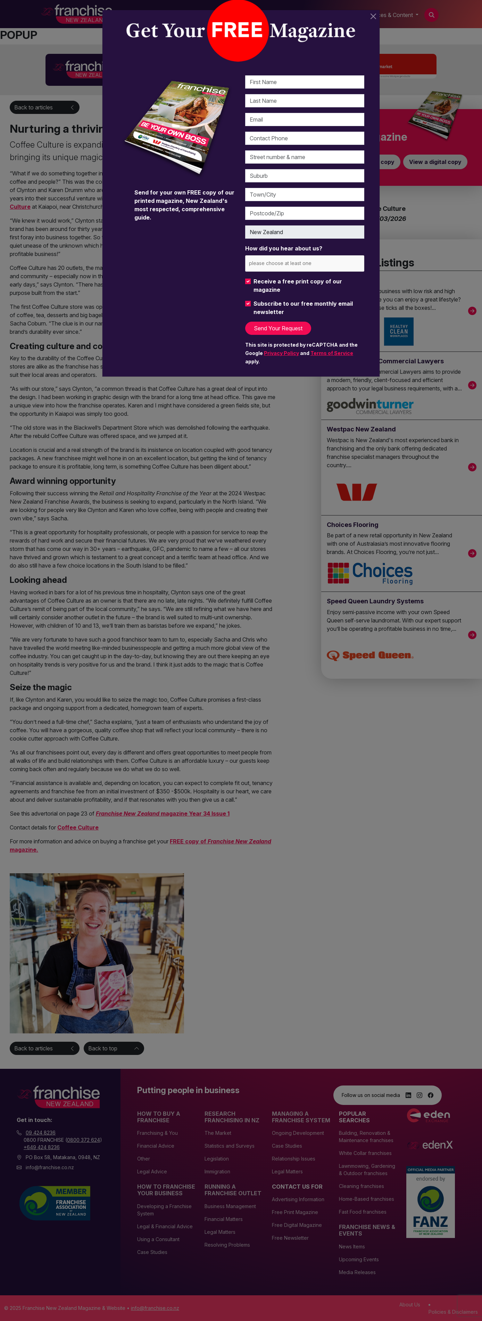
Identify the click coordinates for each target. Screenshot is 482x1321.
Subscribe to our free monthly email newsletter (303, 307)
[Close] (373, 16)
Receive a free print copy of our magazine (298, 285)
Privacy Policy (281, 353)
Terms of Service (331, 353)
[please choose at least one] (290, 263)
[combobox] (304, 263)
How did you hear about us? (283, 248)
